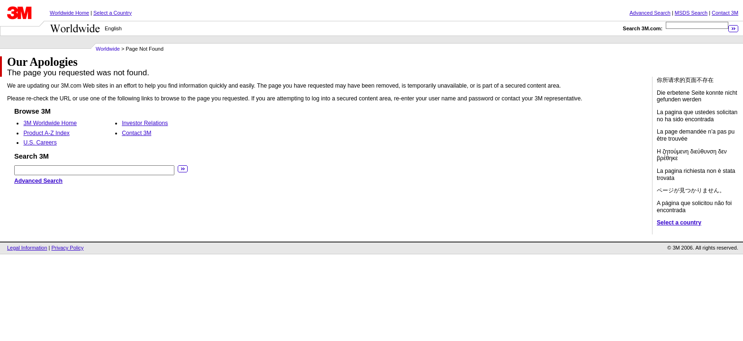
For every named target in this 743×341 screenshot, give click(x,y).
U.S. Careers (39, 142)
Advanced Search (650, 13)
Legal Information (27, 248)
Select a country (679, 222)
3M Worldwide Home (50, 123)
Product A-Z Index (46, 133)
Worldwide (108, 49)
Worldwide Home (69, 13)
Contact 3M (725, 13)
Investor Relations (145, 123)
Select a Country (112, 13)
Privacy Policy (67, 248)
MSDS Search (691, 13)
